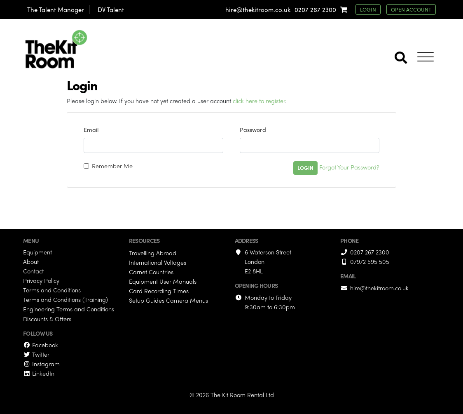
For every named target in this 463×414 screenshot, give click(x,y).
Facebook (40, 345)
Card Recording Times (159, 291)
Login (305, 168)
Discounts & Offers (47, 319)
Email (91, 129)
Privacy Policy (41, 280)
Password (253, 129)
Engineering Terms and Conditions (68, 309)
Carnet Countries (151, 272)
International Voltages (157, 262)
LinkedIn (38, 373)
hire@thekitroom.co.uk (257, 9)
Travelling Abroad (152, 253)
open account (411, 9)
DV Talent (111, 9)
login (368, 9)
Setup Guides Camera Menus (168, 300)
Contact (33, 271)
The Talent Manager (55, 9)
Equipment (37, 252)
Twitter (36, 354)
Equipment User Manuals (162, 281)
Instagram (41, 364)
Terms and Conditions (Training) (65, 299)
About (31, 261)
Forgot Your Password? (349, 167)
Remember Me (112, 166)
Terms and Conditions (52, 290)
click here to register (259, 100)
